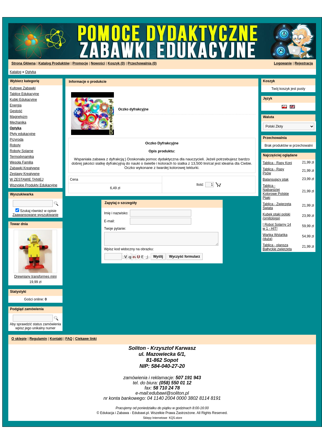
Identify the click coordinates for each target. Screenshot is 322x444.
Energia (15, 105)
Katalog (15, 72)
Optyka (30, 72)
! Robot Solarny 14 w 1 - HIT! (277, 227)
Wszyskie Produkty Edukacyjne (33, 185)
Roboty (15, 145)
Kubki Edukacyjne (23, 100)
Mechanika (18, 122)
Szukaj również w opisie (38, 211)
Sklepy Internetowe (155, 417)
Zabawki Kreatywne (25, 168)
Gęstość (16, 111)
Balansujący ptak (276, 179)
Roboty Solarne (21, 151)
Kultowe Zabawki (23, 88)
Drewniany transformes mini (35, 276)
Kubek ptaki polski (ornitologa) (276, 216)
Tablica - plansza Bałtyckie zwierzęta (277, 247)
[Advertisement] (69, 8)
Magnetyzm (18, 117)
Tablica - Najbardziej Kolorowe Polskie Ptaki (276, 192)
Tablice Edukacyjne (24, 94)
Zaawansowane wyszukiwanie (36, 215)
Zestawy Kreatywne (25, 174)
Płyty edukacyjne (22, 134)
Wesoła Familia (21, 162)
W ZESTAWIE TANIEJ (26, 179)
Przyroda (16, 140)
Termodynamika (22, 157)
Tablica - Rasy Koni (277, 163)
